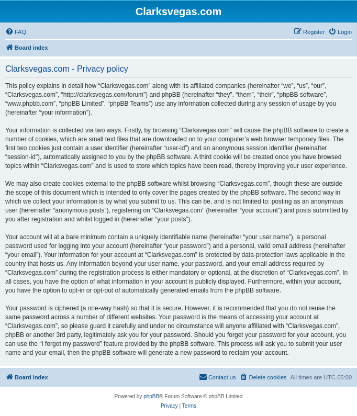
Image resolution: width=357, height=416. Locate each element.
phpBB (151, 396)
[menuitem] (15, 32)
